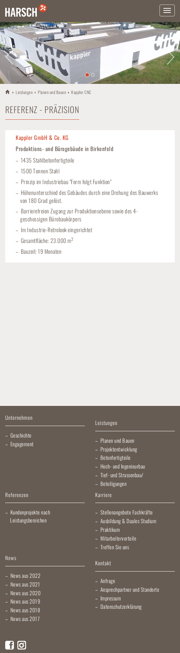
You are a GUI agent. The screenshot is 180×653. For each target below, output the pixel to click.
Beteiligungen (113, 483)
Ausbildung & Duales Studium (128, 521)
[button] (9, 53)
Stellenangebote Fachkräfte (126, 512)
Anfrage (107, 580)
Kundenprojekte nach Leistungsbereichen (30, 516)
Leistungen (24, 92)
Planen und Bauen (52, 92)
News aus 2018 (25, 610)
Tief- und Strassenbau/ (122, 475)
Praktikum (110, 529)
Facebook (9, 645)
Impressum (110, 598)
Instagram (21, 645)
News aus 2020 (25, 593)
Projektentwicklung (118, 449)
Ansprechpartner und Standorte (129, 589)
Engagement (22, 444)
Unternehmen (19, 418)
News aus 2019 (25, 601)
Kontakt (103, 563)
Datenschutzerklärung (121, 606)
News (10, 558)
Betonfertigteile (115, 457)
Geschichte (21, 435)
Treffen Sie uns (114, 547)
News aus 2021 (25, 584)
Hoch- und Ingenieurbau (122, 466)
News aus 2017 (25, 618)
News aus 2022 (25, 575)
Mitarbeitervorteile (118, 538)
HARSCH (7, 91)
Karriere (103, 495)
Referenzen (16, 495)
